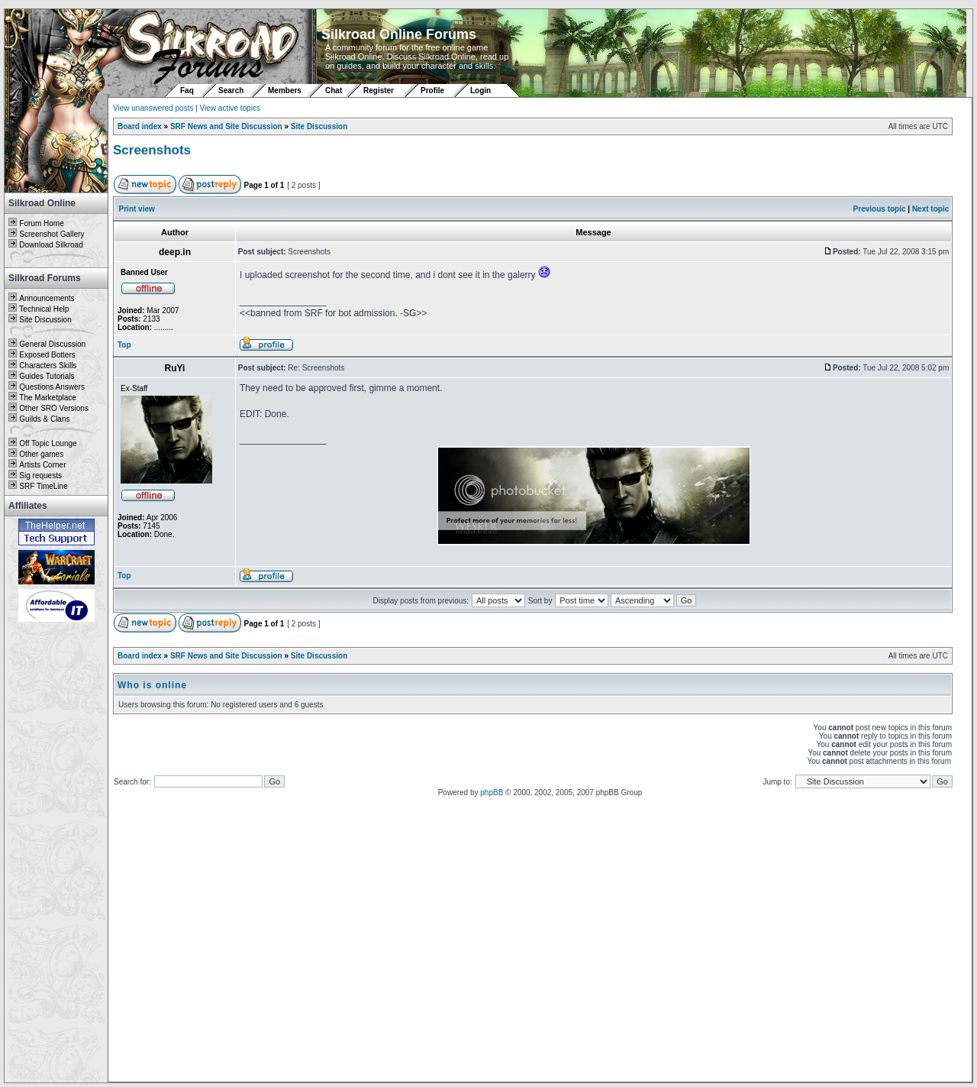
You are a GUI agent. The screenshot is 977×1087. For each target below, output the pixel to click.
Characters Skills (47, 365)
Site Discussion (45, 319)
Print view (137, 209)
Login (480, 90)
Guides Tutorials (46, 376)
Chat (334, 90)
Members (284, 90)
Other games (41, 454)
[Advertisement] (56, 853)
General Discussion (52, 344)
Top (124, 345)
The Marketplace (47, 397)
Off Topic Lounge (47, 443)
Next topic (930, 209)
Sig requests (40, 475)
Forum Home (41, 223)
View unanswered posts (153, 108)
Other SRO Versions (54, 408)
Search (230, 90)
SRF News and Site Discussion (226, 126)
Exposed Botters (47, 355)
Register (378, 90)
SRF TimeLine (43, 486)
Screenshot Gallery (51, 234)
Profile (432, 90)
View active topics (230, 108)
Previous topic (879, 209)
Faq (187, 90)
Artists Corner (42, 465)
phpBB (491, 792)
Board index (140, 126)
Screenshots (152, 150)
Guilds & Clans (44, 419)
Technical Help (44, 309)
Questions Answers (52, 387)
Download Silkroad (50, 245)
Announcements (46, 298)
